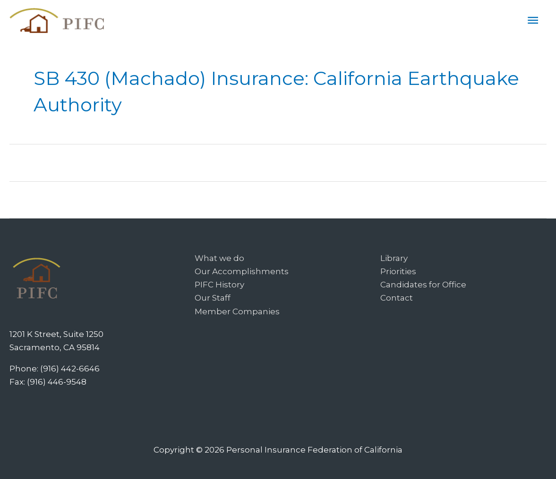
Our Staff (213, 298)
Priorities (398, 271)
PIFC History (219, 284)
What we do (219, 258)
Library (394, 258)
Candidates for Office (423, 284)
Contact (396, 298)
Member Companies (237, 311)
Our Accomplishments (242, 271)
